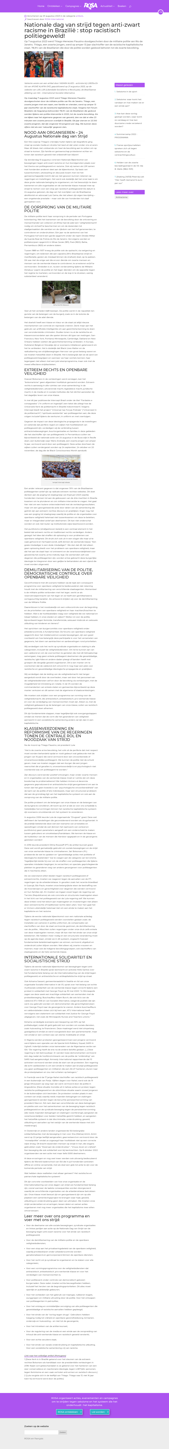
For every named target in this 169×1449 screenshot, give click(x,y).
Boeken (121, 6)
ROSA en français (33, 1438)
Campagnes (73, 6)
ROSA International (54, 19)
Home (41, 6)
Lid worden (98, 1412)
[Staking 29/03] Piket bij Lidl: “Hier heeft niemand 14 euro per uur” (129, 180)
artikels (79, 16)
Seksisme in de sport (126, 91)
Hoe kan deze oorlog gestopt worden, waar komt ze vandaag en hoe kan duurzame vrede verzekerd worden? (128, 120)
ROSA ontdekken (68, 1412)
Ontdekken (54, 6)
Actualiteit (106, 6)
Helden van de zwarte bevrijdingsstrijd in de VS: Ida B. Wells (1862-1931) (129, 165)
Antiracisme (121, 197)
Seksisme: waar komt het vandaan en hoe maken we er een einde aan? (129, 102)
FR (161, 12)
